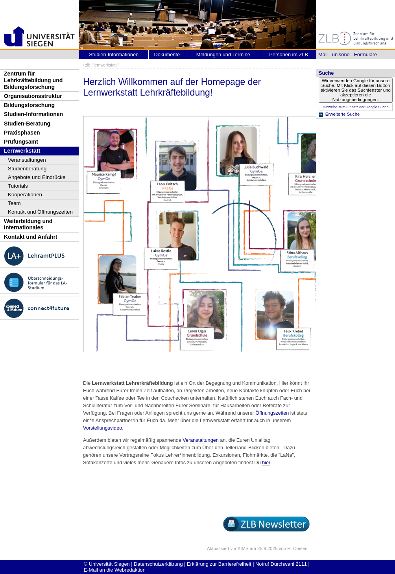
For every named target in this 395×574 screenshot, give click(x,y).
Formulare (365, 54)
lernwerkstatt (105, 65)
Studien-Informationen (33, 114)
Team (14, 203)
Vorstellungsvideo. (103, 428)
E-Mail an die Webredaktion (115, 570)
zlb (87, 65)
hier (266, 462)
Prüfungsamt (21, 141)
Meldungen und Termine (223, 54)
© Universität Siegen (107, 564)
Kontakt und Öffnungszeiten (40, 212)
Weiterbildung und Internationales (28, 224)
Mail (322, 54)
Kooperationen (25, 194)
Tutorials (18, 186)
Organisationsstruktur (33, 96)
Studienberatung (27, 169)
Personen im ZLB (288, 54)
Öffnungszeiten (272, 413)
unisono (341, 54)
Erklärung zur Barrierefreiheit (219, 564)
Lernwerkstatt (22, 151)
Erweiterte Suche (342, 114)
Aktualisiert (218, 548)
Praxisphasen (22, 132)
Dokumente (167, 54)
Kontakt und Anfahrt (30, 237)
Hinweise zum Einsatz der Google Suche (355, 107)
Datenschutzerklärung (158, 564)
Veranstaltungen (27, 160)
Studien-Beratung (27, 123)
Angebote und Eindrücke (37, 177)
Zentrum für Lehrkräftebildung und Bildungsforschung (33, 80)
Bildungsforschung (29, 105)
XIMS (243, 548)
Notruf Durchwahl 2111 (281, 564)
